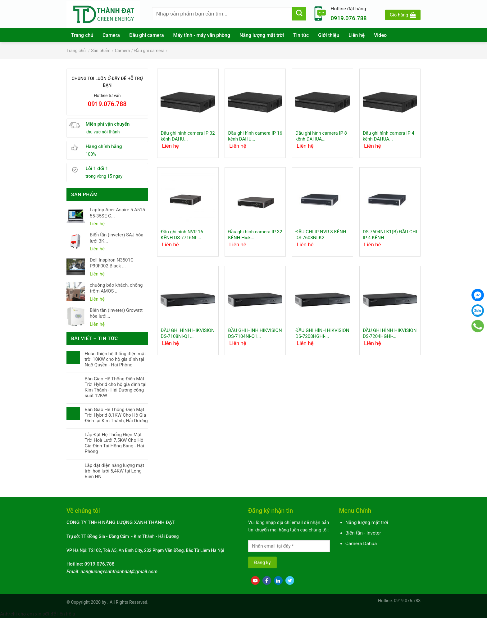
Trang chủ (82, 35)
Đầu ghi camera (146, 35)
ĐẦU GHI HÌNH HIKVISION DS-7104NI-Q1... (255, 333)
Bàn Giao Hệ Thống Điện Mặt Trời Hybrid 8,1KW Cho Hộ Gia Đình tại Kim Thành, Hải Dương (116, 415)
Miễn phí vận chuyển (108, 124)
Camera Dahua (361, 543)
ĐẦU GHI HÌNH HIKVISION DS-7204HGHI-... (389, 333)
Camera (111, 35)
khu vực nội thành (103, 131)
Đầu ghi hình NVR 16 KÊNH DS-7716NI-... (182, 235)
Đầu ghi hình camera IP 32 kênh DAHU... (188, 136)
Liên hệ (356, 35)
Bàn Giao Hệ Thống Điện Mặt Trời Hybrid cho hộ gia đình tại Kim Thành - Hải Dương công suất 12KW (115, 387)
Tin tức (301, 35)
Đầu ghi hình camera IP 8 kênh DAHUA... (321, 136)
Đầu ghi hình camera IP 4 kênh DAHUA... (388, 136)
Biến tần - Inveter (363, 533)
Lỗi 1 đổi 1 (97, 168)
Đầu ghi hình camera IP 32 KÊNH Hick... (255, 235)
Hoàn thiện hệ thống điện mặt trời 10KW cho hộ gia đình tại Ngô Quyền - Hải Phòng (115, 359)
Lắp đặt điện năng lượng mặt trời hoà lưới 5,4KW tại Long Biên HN (114, 471)
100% (91, 154)
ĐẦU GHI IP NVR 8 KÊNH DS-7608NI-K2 (320, 235)
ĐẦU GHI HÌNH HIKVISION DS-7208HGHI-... (322, 333)
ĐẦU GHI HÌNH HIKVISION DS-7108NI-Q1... (187, 333)
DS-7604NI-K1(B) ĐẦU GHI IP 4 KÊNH (390, 235)
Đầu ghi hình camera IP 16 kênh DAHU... (255, 136)
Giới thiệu (328, 35)
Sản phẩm (101, 50)
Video (380, 35)
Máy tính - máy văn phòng (201, 35)
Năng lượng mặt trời (261, 35)
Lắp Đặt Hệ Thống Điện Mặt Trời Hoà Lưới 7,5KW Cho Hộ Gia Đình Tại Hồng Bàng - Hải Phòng (114, 443)
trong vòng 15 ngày (104, 176)
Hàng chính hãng (104, 146)
